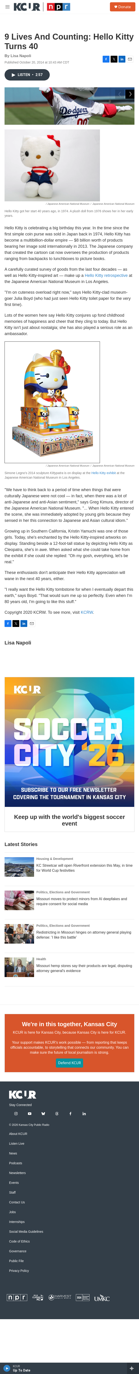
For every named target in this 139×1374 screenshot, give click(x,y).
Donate (124, 7)
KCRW (87, 678)
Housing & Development (54, 925)
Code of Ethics (19, 1307)
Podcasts (15, 1229)
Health (41, 1025)
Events (14, 1248)
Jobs (12, 1278)
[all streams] (133, 1368)
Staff (12, 1258)
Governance (17, 1317)
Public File (16, 1327)
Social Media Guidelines (26, 1297)
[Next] (129, 174)
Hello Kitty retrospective (106, 341)
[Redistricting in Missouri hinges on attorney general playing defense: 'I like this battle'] (19, 1000)
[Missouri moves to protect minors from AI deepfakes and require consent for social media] (19, 966)
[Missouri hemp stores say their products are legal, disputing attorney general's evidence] (19, 1033)
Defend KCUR (69, 1128)
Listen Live (16, 1209)
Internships (17, 1287)
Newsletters (17, 1238)
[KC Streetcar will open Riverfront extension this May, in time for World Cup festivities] (19, 933)
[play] (7, 1368)
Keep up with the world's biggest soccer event (69, 886)
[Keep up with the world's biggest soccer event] (69, 808)
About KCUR (18, 1199)
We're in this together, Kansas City (69, 1090)
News (13, 1219)
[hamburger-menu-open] (8, 6)
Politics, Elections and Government (63, 958)
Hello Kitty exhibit (103, 539)
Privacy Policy (19, 1336)
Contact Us (17, 1268)
